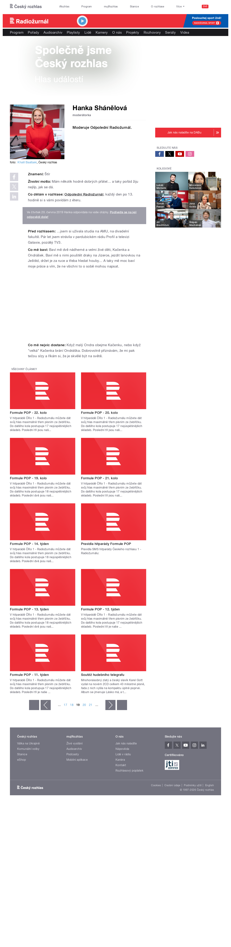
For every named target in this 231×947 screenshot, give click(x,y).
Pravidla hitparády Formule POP (106, 544)
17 (65, 705)
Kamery (102, 32)
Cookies (156, 785)
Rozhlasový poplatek (129, 770)
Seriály (170, 32)
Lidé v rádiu (123, 754)
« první (34, 705)
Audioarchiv (52, 32)
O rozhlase (157, 6)
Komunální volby (28, 749)
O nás (117, 32)
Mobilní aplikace (77, 759)
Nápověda (122, 749)
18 (71, 705)
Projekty (132, 32)
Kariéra (120, 759)
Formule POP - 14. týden (29, 544)
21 (90, 705)
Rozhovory (152, 32)
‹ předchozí (46, 705)
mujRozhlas (111, 6)
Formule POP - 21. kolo (99, 478)
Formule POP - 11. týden (29, 675)
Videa (184, 32)
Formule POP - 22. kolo (28, 413)
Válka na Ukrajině (28, 743)
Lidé (87, 32)
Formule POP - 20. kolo (99, 413)
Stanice (134, 6)
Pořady (33, 32)
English (209, 785)
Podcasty (72, 754)
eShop (21, 759)
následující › (110, 705)
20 (84, 705)
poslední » (122, 705)
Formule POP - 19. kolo (28, 478)
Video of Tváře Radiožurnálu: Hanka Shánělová (84, 305)
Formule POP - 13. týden (29, 609)
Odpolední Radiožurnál (83, 194)
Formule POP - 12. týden (100, 609)
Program (86, 6)
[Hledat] (216, 6)
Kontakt (121, 765)
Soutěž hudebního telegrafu (102, 675)
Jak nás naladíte (126, 743)
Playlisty (73, 32)
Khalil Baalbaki (27, 162)
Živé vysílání (74, 743)
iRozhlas (64, 6)
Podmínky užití (193, 785)
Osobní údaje (172, 785)
